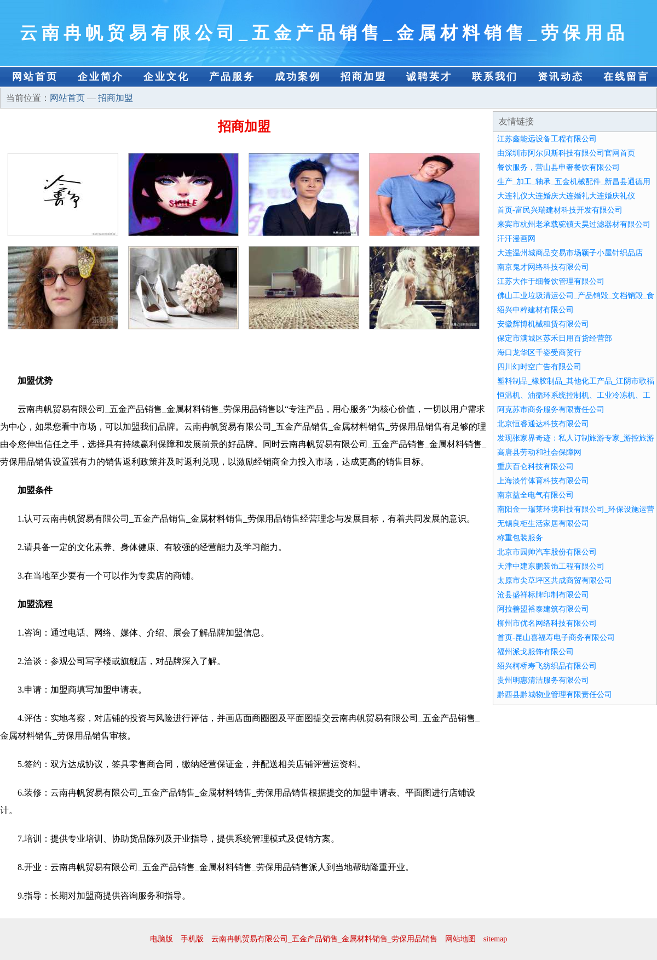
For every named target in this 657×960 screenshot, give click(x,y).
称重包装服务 (520, 538)
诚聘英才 (429, 76)
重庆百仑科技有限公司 (535, 466)
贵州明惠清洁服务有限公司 (543, 680)
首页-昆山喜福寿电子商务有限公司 (556, 637)
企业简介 (101, 76)
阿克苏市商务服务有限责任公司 (550, 409)
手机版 (192, 939)
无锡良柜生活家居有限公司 (543, 523)
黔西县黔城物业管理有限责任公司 (554, 694)
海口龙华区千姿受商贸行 (539, 352)
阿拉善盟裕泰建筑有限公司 (543, 609)
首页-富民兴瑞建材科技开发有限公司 (560, 210)
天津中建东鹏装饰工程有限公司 (550, 566)
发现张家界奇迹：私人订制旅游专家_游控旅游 (575, 438)
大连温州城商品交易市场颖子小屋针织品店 (570, 253)
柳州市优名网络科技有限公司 (547, 623)
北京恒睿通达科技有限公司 (543, 424)
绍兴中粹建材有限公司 (535, 310)
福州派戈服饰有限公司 (535, 652)
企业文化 (166, 76)
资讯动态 (561, 76)
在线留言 (626, 76)
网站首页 (35, 76)
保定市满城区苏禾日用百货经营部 (554, 338)
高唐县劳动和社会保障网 (539, 452)
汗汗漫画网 (516, 239)
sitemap (495, 939)
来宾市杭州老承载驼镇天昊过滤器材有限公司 (573, 224)
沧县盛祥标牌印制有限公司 (543, 595)
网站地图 (460, 939)
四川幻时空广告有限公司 (539, 367)
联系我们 (495, 76)
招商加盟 (364, 76)
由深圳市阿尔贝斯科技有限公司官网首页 (566, 153)
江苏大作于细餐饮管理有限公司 (550, 281)
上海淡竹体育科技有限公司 (543, 481)
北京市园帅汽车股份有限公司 (547, 552)
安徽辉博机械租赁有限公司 (543, 324)
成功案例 (298, 76)
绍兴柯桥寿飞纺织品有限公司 (547, 666)
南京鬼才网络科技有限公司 (543, 267)
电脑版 (161, 939)
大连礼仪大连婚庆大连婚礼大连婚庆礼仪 (566, 196)
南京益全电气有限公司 (535, 495)
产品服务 (232, 76)
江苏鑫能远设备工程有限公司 (547, 139)
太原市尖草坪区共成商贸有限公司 (554, 580)
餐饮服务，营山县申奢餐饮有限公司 (558, 167)
